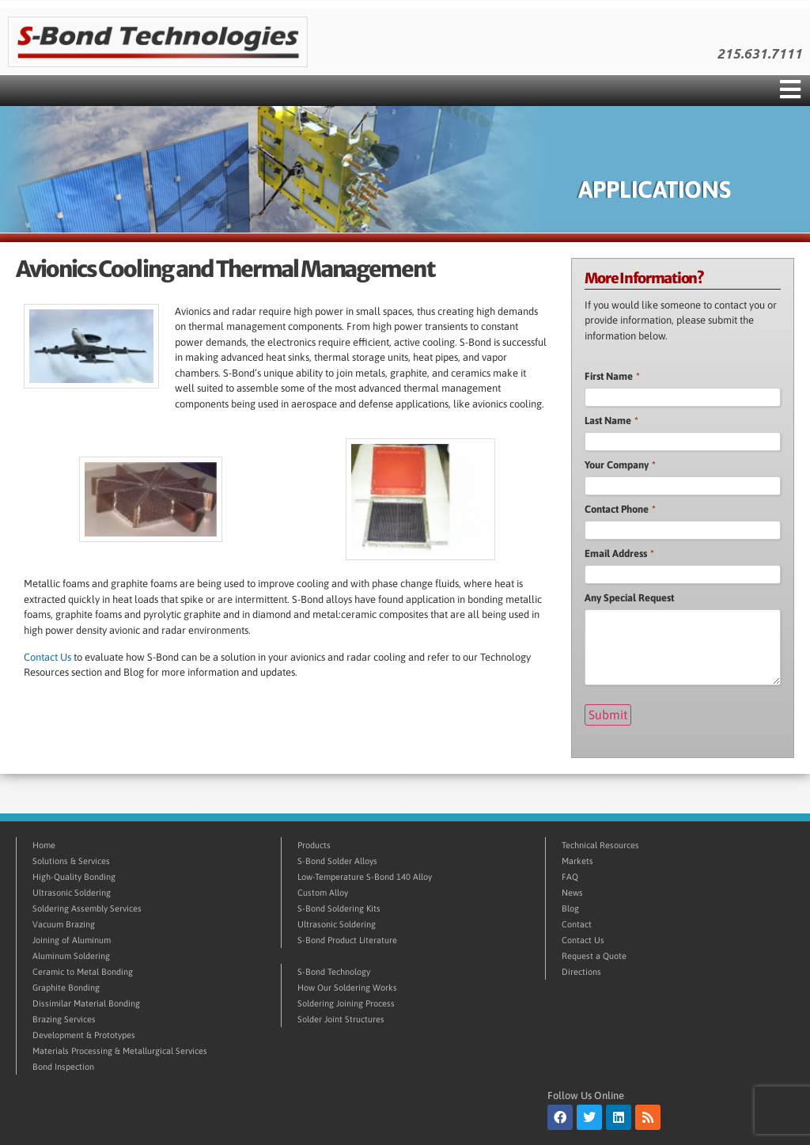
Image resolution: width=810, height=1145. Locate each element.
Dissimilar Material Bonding (86, 1002)
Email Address (619, 553)
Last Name (611, 420)
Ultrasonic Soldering (71, 892)
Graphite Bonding (66, 986)
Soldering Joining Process (346, 1002)
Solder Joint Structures (340, 1018)
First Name (612, 376)
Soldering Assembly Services (87, 907)
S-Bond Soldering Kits (338, 907)
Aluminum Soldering (71, 955)
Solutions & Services (71, 860)
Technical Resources (600, 844)
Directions (581, 971)
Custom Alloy (322, 892)
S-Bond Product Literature (347, 939)
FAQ (570, 876)
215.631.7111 (759, 54)
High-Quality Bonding (73, 876)
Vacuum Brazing (63, 923)
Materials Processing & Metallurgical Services (119, 1050)
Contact (577, 923)
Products (314, 844)
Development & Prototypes (83, 1034)
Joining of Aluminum (71, 939)
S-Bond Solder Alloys (337, 860)
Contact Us (47, 657)
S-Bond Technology (333, 971)
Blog (570, 907)
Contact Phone (620, 509)
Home (43, 844)
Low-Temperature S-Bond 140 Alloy (364, 876)
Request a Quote (594, 955)
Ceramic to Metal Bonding (82, 971)
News (572, 892)
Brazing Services (64, 1018)
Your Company (620, 465)
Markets (577, 860)
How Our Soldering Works (347, 986)
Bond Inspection (63, 1066)
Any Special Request (629, 598)
